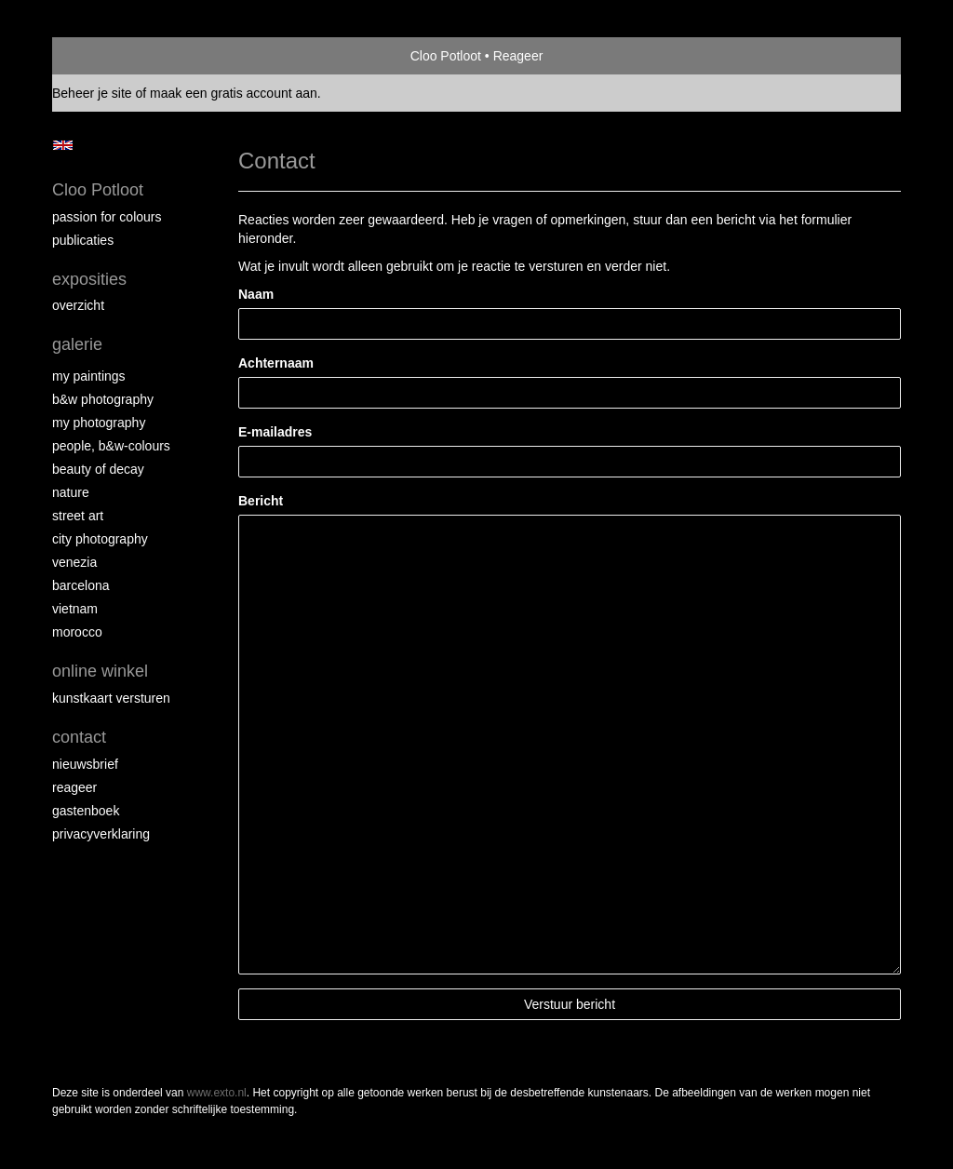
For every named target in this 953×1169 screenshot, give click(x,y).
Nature (70, 492)
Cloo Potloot (445, 55)
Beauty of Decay (98, 469)
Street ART (77, 515)
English (63, 145)
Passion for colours (107, 216)
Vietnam (75, 608)
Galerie (77, 344)
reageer (74, 787)
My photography (98, 422)
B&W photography (103, 399)
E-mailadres (275, 431)
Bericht (260, 500)
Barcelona (81, 585)
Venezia (74, 562)
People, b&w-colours (111, 445)
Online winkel (100, 671)
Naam (256, 294)
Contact (79, 737)
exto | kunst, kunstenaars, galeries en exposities (104, 55)
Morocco (77, 632)
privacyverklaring (101, 833)
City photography (100, 538)
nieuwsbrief (85, 764)
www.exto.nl (217, 1092)
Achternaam (276, 363)
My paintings (89, 376)
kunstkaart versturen (111, 698)
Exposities (89, 279)
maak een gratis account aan (233, 93)
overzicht (78, 305)
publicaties (83, 240)
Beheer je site (92, 93)
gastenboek (85, 810)
